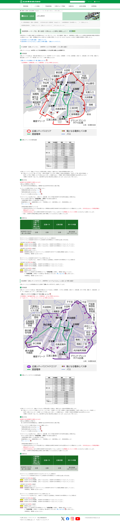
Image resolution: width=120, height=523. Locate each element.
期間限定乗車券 (25, 25)
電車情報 (25, 6)
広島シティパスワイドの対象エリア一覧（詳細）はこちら (35, 294)
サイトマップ (32, 517)
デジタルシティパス (59, 25)
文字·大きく (90, 1)
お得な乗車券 (31, 10)
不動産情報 (48, 6)
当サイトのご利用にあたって (27, 519)
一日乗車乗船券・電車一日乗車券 (29, 22)
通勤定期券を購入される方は (31, 190)
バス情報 (37, 6)
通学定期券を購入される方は (31, 192)
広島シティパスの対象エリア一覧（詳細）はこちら (33, 60)
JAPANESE (97, 1)
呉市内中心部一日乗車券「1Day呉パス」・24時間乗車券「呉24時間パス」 (58, 22)
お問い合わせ (23, 517)
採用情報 (93, 6)
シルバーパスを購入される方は (31, 194)
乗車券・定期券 (25, 10)
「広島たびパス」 (84, 22)
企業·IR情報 (82, 6)
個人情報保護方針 (42, 517)
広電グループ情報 (60, 6)
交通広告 (71, 6)
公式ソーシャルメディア (42, 519)
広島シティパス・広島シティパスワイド (41, 25)
